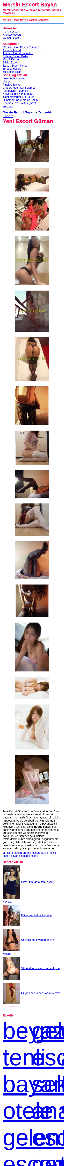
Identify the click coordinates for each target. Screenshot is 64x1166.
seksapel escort (28, 855)
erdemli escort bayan (35, 852)
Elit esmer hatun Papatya (27, 915)
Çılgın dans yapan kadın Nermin (31, 993)
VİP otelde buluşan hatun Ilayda (31, 968)
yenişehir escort (12, 852)
